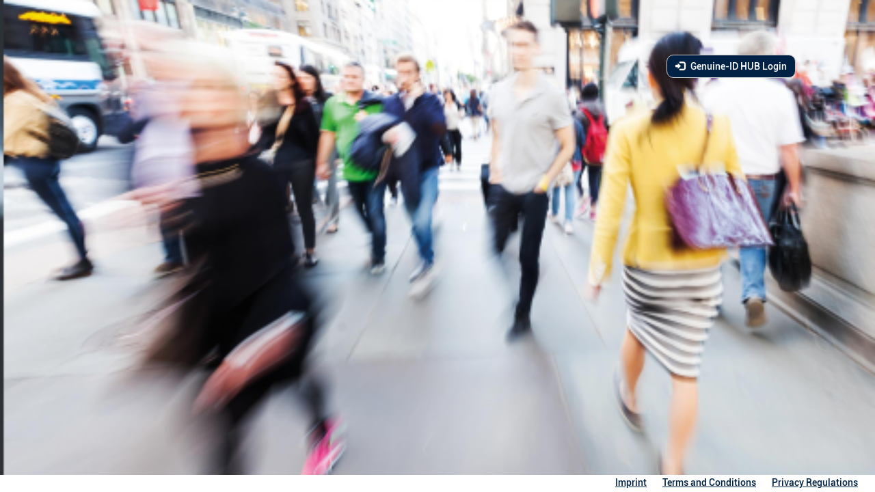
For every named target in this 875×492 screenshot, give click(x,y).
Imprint (631, 482)
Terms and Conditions (709, 482)
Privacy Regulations (815, 482)
